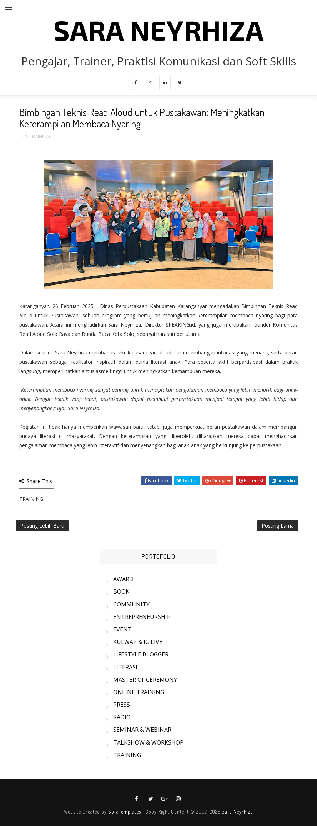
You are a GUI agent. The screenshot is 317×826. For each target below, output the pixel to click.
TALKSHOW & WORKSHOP (148, 742)
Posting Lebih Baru (42, 525)
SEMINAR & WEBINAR (142, 730)
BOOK (121, 591)
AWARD (123, 579)
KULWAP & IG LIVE (137, 642)
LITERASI (125, 667)
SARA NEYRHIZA (159, 29)
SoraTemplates (124, 812)
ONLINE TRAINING (138, 692)
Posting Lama (278, 525)
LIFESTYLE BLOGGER (140, 654)
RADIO (122, 717)
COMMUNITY (131, 604)
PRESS (121, 705)
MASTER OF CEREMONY (145, 680)
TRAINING (40, 136)
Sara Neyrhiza (237, 812)
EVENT (122, 629)
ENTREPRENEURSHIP (142, 617)
